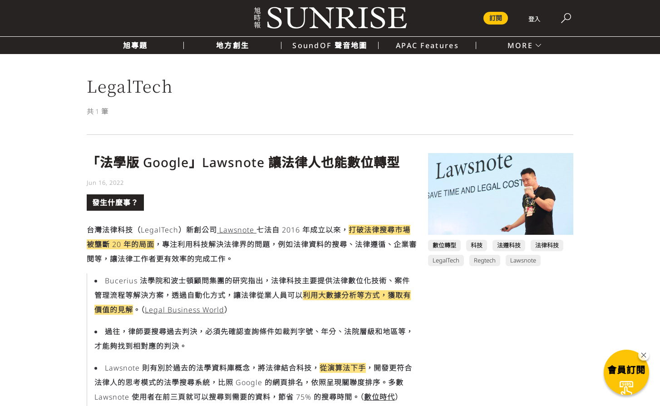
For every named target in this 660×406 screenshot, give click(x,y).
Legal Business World (184, 310)
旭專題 (135, 45)
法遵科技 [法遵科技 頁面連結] (509, 245)
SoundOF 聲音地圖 (329, 45)
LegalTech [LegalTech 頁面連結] (446, 260)
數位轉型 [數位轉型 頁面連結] (444, 245)
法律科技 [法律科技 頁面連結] (547, 245)
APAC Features (427, 45)
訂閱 (495, 18)
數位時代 (379, 397)
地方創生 (232, 45)
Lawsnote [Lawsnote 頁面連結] (523, 260)
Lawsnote (236, 230)
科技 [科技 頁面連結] (477, 245)
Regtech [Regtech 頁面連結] (485, 260)
